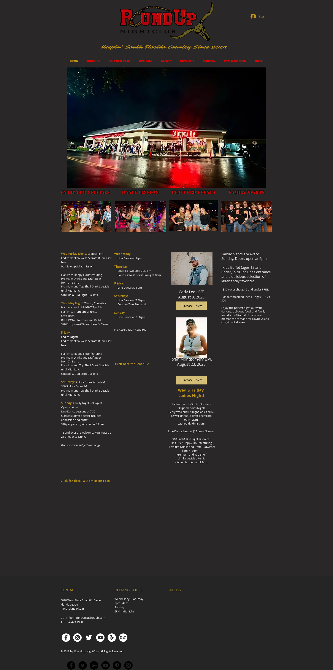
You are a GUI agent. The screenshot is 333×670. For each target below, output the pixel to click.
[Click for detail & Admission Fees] (86, 481)
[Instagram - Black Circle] (128, 665)
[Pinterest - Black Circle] (117, 665)
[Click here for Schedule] (135, 364)
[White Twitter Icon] (89, 637)
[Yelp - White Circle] (112, 637)
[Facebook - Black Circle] (71, 665)
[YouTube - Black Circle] (105, 665)
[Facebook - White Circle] (66, 637)
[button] (166, 127)
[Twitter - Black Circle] (82, 665)
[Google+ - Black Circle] (94, 665)
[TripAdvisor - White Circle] (123, 637)
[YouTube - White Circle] (100, 637)
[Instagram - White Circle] (77, 637)
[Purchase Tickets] (191, 380)
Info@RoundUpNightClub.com (85, 618)
